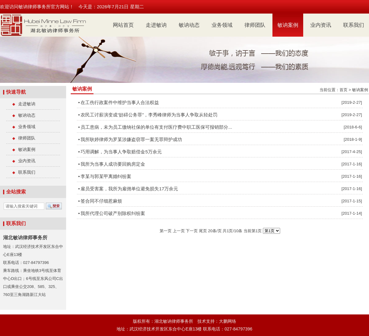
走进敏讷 (156, 25)
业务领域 (222, 25)
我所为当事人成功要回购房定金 (113, 164)
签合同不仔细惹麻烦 (101, 201)
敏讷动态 (189, 25)
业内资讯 (320, 25)
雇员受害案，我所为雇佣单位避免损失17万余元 (129, 188)
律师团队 (254, 25)
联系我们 (353, 25)
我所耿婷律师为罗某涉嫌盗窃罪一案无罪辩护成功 (131, 139)
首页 (343, 89)
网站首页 (123, 25)
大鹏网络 (227, 321)
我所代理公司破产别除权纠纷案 (113, 213)
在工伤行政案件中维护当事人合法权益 (120, 102)
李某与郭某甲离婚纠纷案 (106, 176)
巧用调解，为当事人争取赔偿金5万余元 (121, 151)
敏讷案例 (287, 25)
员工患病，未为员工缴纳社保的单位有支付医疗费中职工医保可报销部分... (156, 127)
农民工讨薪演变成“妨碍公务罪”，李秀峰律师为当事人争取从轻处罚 (149, 114)
